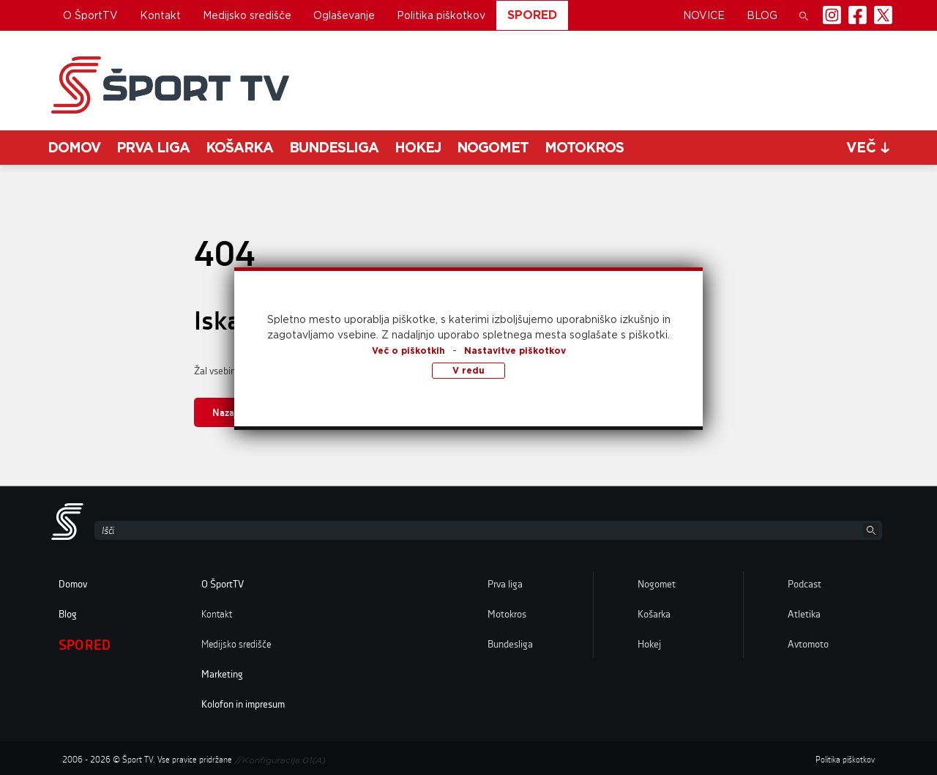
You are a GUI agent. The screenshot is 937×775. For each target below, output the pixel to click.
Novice (704, 15)
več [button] (867, 147)
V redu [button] (468, 370)
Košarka (239, 147)
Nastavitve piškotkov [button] (515, 350)
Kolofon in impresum (243, 705)
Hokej (418, 147)
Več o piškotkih (408, 350)
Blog (762, 15)
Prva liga (153, 147)
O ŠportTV (90, 15)
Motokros (584, 147)
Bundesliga (333, 147)
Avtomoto (808, 644)
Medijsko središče (247, 15)
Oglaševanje (344, 15)
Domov (74, 147)
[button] (803, 15)
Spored (532, 15)
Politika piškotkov (441, 15)
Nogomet (493, 147)
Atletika (804, 614)
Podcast (804, 584)
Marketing (222, 675)
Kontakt (160, 15)
